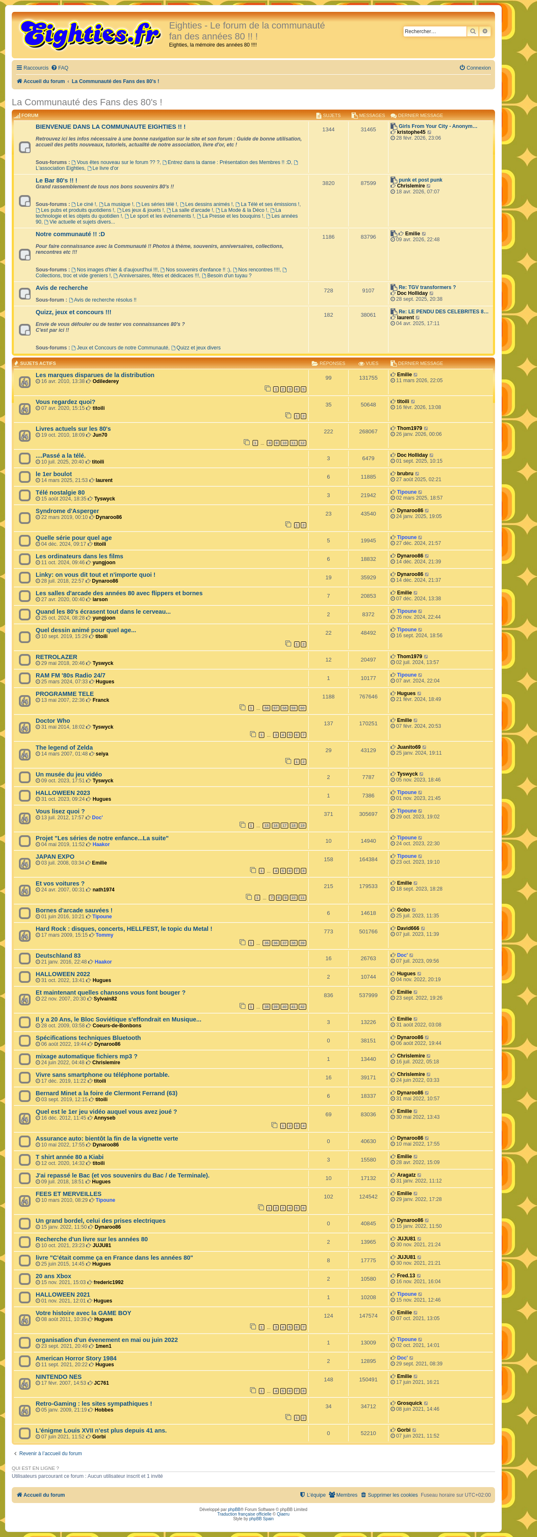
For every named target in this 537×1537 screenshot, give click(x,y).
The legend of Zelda (64, 747)
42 (302, 1007)
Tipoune (407, 492)
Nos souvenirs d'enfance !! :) (195, 270)
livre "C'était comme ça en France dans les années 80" (114, 1257)
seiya (102, 754)
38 (294, 943)
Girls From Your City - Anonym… (438, 126)
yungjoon (104, 562)
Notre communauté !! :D (70, 234)
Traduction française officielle (244, 1514)
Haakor (101, 844)
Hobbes (104, 1410)
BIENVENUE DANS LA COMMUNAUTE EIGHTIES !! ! (111, 126)
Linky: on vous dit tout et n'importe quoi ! (96, 574)
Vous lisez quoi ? (60, 811)
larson (100, 599)
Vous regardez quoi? (65, 402)
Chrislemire (411, 186)
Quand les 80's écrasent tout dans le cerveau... (103, 611)
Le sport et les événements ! (159, 216)
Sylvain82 (105, 999)
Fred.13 (406, 1276)
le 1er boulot (54, 474)
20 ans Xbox (53, 1276)
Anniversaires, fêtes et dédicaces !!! (156, 276)
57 (276, 708)
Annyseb (104, 1118)
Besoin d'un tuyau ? (227, 276)
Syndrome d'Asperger (67, 511)
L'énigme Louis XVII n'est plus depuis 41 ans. (101, 1430)
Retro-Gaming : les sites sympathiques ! (94, 1403)
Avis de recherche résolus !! (103, 300)
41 (294, 1007)
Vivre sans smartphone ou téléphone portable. (102, 1074)
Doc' (97, 818)
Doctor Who (53, 720)
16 (276, 825)
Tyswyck (104, 499)
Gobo (403, 910)
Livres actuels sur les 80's (73, 428)
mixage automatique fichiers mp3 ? (87, 1056)
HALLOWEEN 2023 (63, 792)
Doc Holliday (412, 293)
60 (302, 708)
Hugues (105, 682)
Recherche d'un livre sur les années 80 (92, 1239)
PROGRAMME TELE (65, 693)
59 (294, 708)
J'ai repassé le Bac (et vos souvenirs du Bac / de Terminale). (123, 1175)
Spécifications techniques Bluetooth (88, 1037)
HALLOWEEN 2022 (63, 974)
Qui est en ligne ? (35, 1468)
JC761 (101, 1383)
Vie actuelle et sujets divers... (79, 222)
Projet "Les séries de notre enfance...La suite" (102, 838)
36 (276, 943)
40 (284, 1007)
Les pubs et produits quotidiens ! (75, 210)
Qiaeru (283, 1514)
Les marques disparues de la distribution (95, 375)
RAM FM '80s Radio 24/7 (70, 675)
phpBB (234, 1509)
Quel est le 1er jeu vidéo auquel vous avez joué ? (106, 1111)
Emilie (412, 234)
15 (266, 825)
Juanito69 (408, 747)
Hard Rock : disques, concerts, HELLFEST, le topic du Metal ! (124, 928)
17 (284, 825)
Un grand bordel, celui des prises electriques (101, 1220)
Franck (101, 700)
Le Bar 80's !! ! (56, 180)
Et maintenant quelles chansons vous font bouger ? (110, 992)
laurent (405, 317)
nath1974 (104, 890)
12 (302, 443)
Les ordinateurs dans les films (79, 556)
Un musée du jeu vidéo (69, 774)
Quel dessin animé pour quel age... (86, 630)
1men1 (103, 1346)
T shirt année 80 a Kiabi (70, 1157)
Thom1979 (409, 428)
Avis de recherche (62, 287)
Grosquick (409, 1403)
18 (294, 825)
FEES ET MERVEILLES (69, 1194)
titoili (99, 408)
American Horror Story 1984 (76, 1358)
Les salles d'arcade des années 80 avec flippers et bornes (119, 593)
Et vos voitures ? (60, 883)
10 (284, 443)
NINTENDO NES (59, 1376)
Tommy (104, 935)
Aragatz (406, 1175)
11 (294, 443)
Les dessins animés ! (206, 204)
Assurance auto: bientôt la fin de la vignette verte (107, 1138)
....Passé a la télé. (61, 455)
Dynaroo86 (109, 517)
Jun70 (100, 435)
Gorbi (99, 1437)
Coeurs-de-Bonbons (117, 1026)
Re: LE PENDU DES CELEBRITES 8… (443, 312)
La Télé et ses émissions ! (267, 204)
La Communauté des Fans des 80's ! (87, 102)
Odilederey (106, 381)
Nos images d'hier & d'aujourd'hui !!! (114, 270)
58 (284, 708)
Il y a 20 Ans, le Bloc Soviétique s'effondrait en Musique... (118, 1019)
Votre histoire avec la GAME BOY (83, 1313)
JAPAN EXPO (55, 856)
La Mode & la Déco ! (241, 210)
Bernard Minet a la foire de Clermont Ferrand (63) (106, 1093)
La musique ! (116, 204)
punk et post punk (420, 180)
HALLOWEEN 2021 (63, 1294)
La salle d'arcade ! (190, 210)
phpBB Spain (261, 1518)
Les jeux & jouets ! (140, 210)
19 (302, 825)
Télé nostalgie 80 (60, 492)
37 (284, 943)
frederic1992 (108, 1282)
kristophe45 (411, 132)
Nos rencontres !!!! (256, 270)
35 (266, 943)
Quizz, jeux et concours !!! (74, 312)
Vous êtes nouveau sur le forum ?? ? (115, 162)
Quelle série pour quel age (74, 537)
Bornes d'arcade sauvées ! (74, 910)
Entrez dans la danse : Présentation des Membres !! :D (226, 162)
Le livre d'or (103, 168)
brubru (405, 474)
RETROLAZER (56, 657)
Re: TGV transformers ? (427, 287)
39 (302, 943)
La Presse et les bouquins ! (230, 216)
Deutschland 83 (58, 955)
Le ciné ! (83, 204)
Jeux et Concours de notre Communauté (119, 348)
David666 (408, 928)
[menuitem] (59, 68)
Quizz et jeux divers (196, 348)
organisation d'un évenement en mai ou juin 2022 (107, 1339)
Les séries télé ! (156, 204)
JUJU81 (102, 1245)
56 (266, 708)
